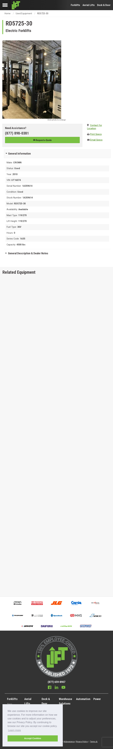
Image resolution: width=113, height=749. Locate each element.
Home (8, 13)
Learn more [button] (14, 730)
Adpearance (69, 741)
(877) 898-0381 (17, 133)
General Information (19, 153)
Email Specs (96, 140)
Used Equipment (24, 13)
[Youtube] (63, 688)
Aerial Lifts (89, 5)
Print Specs (96, 134)
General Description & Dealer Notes (28, 253)
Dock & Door (103, 5)
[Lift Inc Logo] (16, 5)
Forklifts (75, 5)
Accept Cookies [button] (32, 738)
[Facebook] (49, 688)
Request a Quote (42, 140)
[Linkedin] (56, 688)
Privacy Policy (82, 741)
